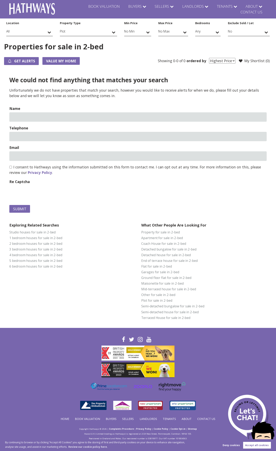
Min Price (131, 23)
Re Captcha (19, 181)
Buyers (107, 9)
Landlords (163, 9)
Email (14, 147)
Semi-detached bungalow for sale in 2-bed (172, 306)
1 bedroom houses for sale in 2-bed (35, 238)
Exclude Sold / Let (241, 23)
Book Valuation (77, 9)
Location (12, 23)
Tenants (194, 9)
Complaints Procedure (121, 429)
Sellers (133, 9)
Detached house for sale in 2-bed (166, 255)
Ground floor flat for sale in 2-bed (166, 278)
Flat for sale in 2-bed (156, 266)
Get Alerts (22, 61)
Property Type (70, 23)
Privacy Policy (40, 172)
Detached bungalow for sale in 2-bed (168, 249)
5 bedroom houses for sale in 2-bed (35, 261)
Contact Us (251, 9)
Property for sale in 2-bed (160, 232)
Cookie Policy (161, 429)
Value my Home (62, 61)
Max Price (165, 23)
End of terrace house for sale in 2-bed (169, 261)
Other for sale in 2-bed (158, 295)
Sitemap (192, 429)
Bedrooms (202, 23)
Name (14, 108)
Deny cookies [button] (231, 445)
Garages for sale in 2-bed (160, 272)
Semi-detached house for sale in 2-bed (170, 312)
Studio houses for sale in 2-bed (32, 232)
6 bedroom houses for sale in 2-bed (35, 266)
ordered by (196, 60)
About (221, 9)
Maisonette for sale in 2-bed (162, 283)
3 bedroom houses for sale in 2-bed (35, 249)
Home (65, 419)
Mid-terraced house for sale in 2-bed (168, 289)
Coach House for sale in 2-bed (163, 243)
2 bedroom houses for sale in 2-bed (35, 243)
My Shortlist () (254, 61)
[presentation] (40, 193)
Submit (19, 208)
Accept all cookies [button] (257, 445)
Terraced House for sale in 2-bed (165, 317)
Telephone (18, 128)
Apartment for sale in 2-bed (162, 238)
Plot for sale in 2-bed (156, 300)
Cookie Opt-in (177, 429)
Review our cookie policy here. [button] (88, 447)
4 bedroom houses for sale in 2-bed (35, 255)
